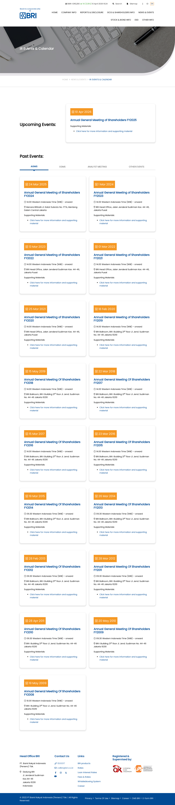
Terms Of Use (101, 798)
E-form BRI (148, 798)
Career (81, 785)
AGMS (34, 166)
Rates (80, 767)
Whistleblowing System (89, 781)
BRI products (84, 763)
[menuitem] (54, 12)
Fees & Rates (84, 776)
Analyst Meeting (97, 166)
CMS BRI (136, 798)
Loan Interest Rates (87, 772)
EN (152, 3)
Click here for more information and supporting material (104, 131)
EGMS (62, 166)
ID (147, 3)
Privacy (88, 798)
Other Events (136, 166)
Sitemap (115, 798)
